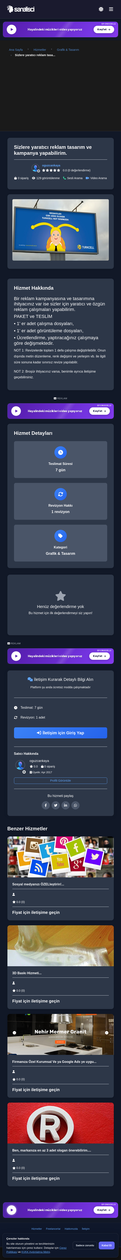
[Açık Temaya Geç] (101, 9)
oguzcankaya (51, 165)
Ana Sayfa (16, 49)
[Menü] (111, 9)
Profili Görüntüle (60, 780)
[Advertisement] (60, 91)
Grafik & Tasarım (68, 49)
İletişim (85, 1228)
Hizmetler (40, 49)
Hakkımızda (71, 1228)
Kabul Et (107, 1245)
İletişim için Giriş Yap (60, 733)
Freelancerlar (53, 1228)
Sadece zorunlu (85, 1245)
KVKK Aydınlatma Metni (35, 1251)
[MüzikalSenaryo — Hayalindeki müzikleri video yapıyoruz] (60, 29)
